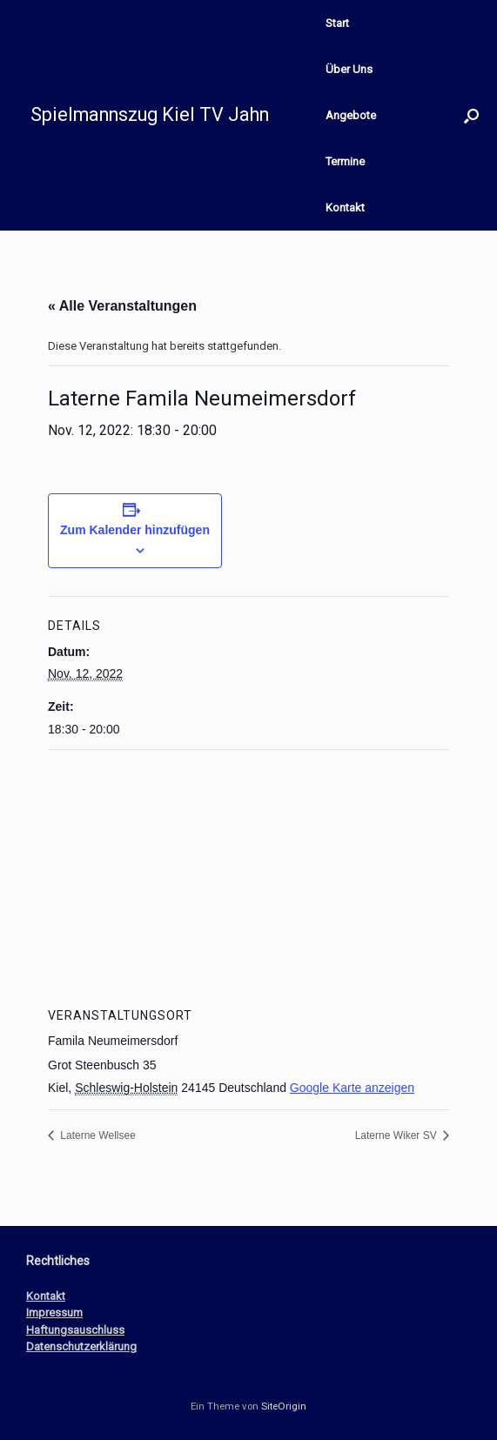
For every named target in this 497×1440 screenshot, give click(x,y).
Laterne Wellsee (96, 1135)
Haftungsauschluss (75, 1329)
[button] (471, 115)
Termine (345, 161)
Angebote (351, 115)
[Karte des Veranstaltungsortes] (248, 876)
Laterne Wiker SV (397, 1135)
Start (337, 23)
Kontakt (345, 207)
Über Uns (349, 69)
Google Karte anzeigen (352, 1088)
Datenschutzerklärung (81, 1346)
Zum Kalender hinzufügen (135, 530)
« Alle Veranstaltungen (122, 305)
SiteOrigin (283, 1406)
